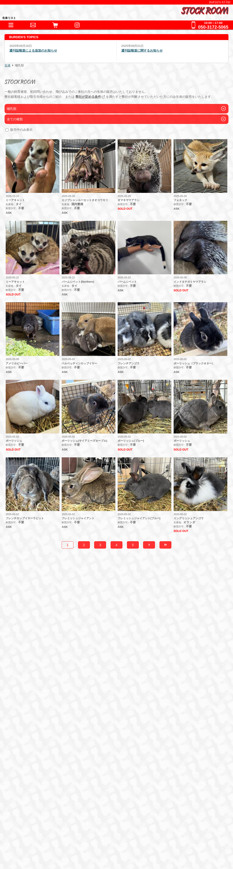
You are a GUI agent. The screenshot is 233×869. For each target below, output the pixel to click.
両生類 (43, 680)
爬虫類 (27, 680)
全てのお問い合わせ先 (37, 788)
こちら (144, 631)
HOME (24, 654)
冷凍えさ (57, 729)
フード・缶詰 (32, 729)
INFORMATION (31, 663)
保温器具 (57, 709)
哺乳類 (110, 680)
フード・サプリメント (37, 721)
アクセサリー (32, 709)
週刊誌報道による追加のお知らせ (33, 50)
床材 (73, 709)
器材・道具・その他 (35, 701)
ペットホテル (30, 760)
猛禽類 (69, 680)
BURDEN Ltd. (29, 822)
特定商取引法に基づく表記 (38, 836)
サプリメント (81, 729)
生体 (7, 65)
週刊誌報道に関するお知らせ (142, 50)
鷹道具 (116, 709)
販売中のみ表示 (21, 129)
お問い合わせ (30, 769)
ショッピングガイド (35, 741)
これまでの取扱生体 (35, 692)
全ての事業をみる (33, 778)
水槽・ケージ (94, 709)
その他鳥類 (89, 680)
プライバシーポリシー (35, 843)
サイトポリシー (30, 850)
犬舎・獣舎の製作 (33, 750)
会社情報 (25, 829)
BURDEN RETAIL (220, 2)
